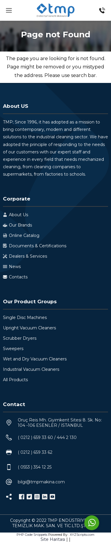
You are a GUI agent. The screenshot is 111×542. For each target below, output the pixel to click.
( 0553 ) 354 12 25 (35, 467)
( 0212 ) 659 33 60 (35, 437)
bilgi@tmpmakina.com (41, 482)
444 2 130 (67, 437)
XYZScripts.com (82, 535)
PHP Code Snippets (32, 535)
